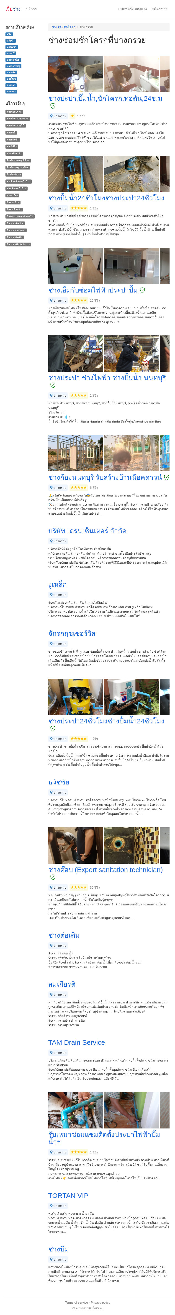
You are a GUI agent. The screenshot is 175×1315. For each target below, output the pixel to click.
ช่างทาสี (11, 132)
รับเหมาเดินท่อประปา (18, 244)
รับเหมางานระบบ (16, 230)
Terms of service (76, 1302)
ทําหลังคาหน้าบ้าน (16, 188)
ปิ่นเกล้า (11, 85)
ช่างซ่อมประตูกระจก (17, 118)
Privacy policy (100, 1302)
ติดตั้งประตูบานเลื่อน (17, 167)
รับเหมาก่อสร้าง (15, 223)
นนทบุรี (11, 53)
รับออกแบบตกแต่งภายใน (20, 216)
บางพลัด (11, 72)
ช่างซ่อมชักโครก (63, 27)
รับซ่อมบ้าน (13, 202)
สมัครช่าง (159, 9)
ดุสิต (9, 34)
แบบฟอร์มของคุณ (132, 9)
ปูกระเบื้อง (12, 195)
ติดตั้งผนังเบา (14, 174)
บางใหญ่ (11, 78)
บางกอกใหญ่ (13, 66)
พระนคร (11, 91)
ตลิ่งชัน (10, 40)
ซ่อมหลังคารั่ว (14, 153)
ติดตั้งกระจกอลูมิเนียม (18, 160)
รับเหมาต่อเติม (14, 237)
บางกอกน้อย (13, 59)
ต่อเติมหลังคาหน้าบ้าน (18, 181)
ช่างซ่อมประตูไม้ (15, 125)
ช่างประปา (12, 139)
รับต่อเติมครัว (14, 209)
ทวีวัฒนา (11, 47)
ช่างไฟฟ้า (12, 146)
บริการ (31, 9)
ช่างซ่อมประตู (14, 111)
